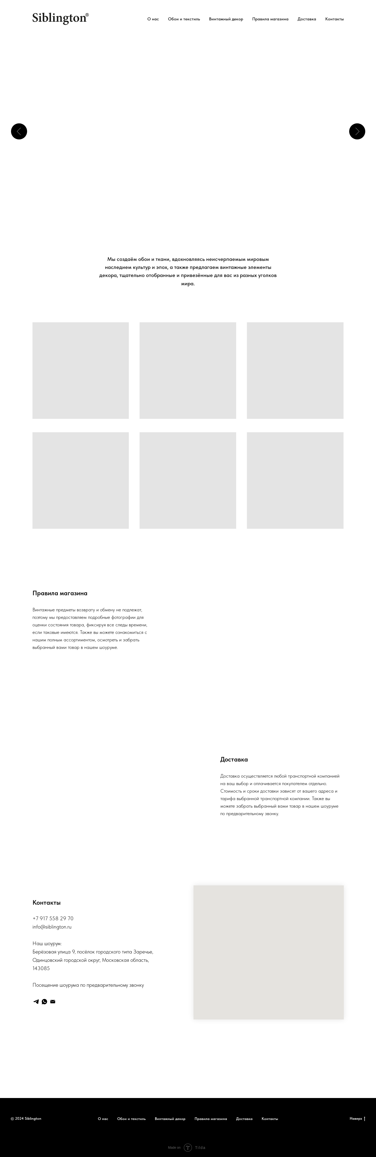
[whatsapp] (44, 1001)
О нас (153, 18)
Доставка (307, 18)
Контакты (334, 18)
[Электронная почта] (52, 1001)
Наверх (357, 1118)
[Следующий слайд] (357, 131)
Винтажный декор (226, 18)
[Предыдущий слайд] (19, 131)
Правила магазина (270, 18)
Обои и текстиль (184, 18)
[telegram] (36, 1001)
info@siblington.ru (51, 926)
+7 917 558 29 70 (53, 918)
